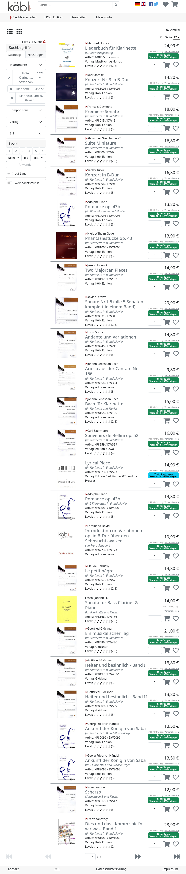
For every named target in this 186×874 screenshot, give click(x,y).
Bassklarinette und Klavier (102, 612)
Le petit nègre (99, 571)
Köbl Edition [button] (53, 17)
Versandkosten (172, 51)
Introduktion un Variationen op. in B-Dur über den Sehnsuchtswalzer (113, 536)
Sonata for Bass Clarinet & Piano (111, 605)
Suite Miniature (100, 143)
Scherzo (93, 792)
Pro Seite (166, 37)
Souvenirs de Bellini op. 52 (112, 435)
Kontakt (13, 869)
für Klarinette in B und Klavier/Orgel (108, 733)
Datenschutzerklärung (111, 869)
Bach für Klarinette (104, 404)
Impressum (170, 869)
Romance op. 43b (102, 207)
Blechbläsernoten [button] (23, 17)
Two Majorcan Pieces (106, 270)
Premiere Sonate (102, 111)
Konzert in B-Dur (102, 175)
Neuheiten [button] (78, 17)
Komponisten (19, 110)
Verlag (14, 122)
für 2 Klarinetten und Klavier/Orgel (107, 765)
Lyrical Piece (97, 463)
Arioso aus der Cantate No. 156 (112, 371)
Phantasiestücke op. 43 (108, 238)
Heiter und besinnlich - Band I (115, 665)
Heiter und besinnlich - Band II (116, 697)
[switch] (10, 173)
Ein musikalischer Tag (107, 633)
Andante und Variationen (110, 337)
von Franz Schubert (97, 545)
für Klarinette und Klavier (101, 408)
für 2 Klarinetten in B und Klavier (106, 504)
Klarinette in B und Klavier (102, 797)
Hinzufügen (36, 55)
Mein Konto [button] (103, 17)
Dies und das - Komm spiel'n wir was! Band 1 (113, 826)
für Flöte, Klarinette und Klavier (105, 211)
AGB (57, 869)
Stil (12, 133)
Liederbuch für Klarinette (110, 48)
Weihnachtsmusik (27, 183)
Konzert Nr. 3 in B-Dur (107, 79)
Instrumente (18, 65)
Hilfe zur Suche (34, 42)
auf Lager (21, 174)
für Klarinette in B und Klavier (104, 84)
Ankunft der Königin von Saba (115, 728)
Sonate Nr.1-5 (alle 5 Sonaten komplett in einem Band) (114, 304)
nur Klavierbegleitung (99, 53)
